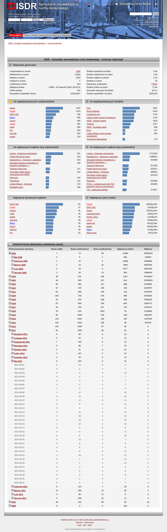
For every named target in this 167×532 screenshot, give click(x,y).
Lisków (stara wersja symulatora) (101, 118)
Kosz (89, 130)
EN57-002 (14, 114)
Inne (89, 108)
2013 (13, 323)
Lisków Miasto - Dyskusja (21, 184)
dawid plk (91, 223)
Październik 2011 (22, 342)
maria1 (13, 210)
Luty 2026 (18, 269)
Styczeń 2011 (20, 498)
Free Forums (89, 522)
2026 (13, 253)
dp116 (12, 226)
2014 (13, 319)
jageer (12, 108)
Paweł (12, 111)
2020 (13, 296)
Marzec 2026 (20, 265)
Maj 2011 (18, 361)
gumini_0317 (92, 217)
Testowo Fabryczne (18, 169)
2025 (13, 276)
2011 (13, 330)
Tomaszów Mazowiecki (97, 139)
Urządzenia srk (93, 114)
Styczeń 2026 (20, 273)
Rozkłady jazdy (16, 187)
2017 (13, 307)
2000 (13, 506)
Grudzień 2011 (21, 334)
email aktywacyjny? (32, 16)
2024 (13, 280)
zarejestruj (37, 14)
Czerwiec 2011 (21, 357)
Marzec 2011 (20, 491)
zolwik (12, 137)
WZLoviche (92, 233)
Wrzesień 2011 (21, 346)
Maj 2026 (18, 257)
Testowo (90, 124)
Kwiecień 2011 (21, 487)
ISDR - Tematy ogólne (96, 121)
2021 (13, 292)
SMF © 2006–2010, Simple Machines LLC (94, 519)
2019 (13, 300)
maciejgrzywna (93, 214)
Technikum (14, 181)
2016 (13, 311)
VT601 (154, 84)
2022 (13, 288)
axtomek (13, 220)
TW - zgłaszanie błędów (97, 190)
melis (12, 127)
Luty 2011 (18, 494)
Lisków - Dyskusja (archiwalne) (23, 153)
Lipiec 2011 (19, 353)
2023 (13, 284)
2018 (13, 303)
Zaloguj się (24, 14)
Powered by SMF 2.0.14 (69, 519)
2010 (13, 502)
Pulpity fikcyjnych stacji (20, 157)
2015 (13, 315)
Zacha (12, 121)
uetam (12, 124)
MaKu (12, 118)
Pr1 (11, 130)
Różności (14, 178)
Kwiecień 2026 (21, 261)
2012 (13, 327)
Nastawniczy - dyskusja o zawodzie (25, 160)
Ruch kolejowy (93, 111)
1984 (78, 71)
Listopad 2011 (20, 338)
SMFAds (79, 522)
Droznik (13, 133)
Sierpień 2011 (20, 350)
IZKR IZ (13, 230)
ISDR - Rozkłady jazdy (97, 127)
